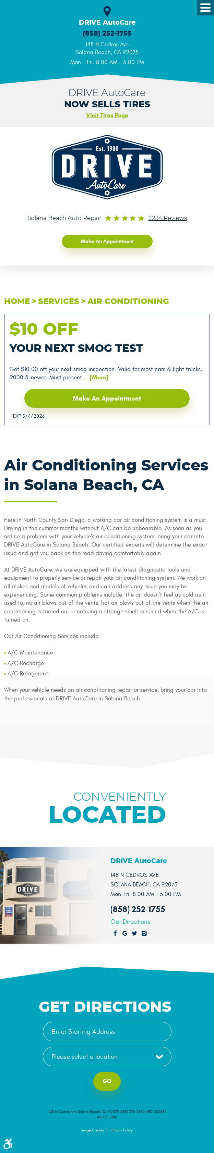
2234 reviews (167, 218)
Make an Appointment (107, 241)
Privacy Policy (121, 1130)
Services (58, 302)
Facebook (115, 934)
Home (17, 302)
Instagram (144, 934)
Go (107, 1081)
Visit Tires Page (107, 115)
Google (125, 934)
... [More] (95, 377)
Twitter (134, 934)
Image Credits (92, 1130)
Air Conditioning (128, 302)
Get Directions (130, 922)
